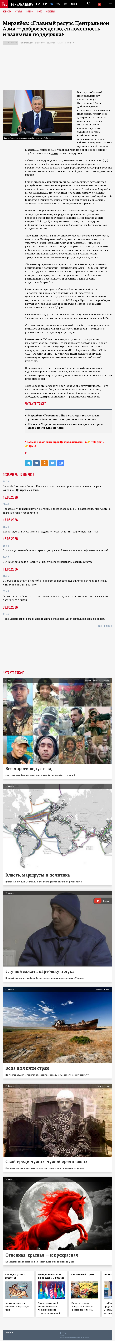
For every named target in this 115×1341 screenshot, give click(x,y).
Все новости (105, 627)
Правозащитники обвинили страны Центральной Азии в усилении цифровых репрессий (55, 551)
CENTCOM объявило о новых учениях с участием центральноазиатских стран (48, 562)
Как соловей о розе (82, 1274)
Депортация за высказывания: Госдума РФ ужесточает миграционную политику (50, 532)
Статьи (19, 11)
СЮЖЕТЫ (52, 11)
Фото (40, 11)
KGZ (45, 4)
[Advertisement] (57, 68)
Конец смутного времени (15, 1276)
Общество (51, 43)
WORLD (75, 4)
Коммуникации (26, 43)
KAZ (38, 4)
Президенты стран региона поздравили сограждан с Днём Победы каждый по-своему (54, 619)
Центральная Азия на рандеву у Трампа (51, 1276)
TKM (59, 4)
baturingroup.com (78, 1338)
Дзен (32, 446)
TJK (51, 4)
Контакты (9, 1333)
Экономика (40, 43)
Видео (30, 11)
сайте (54, 153)
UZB (66, 4)
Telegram (96, 442)
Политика (69, 43)
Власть (60, 43)
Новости (7, 11)
